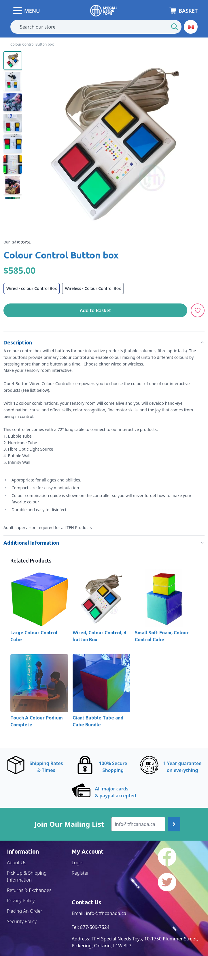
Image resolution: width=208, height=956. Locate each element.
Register (80, 873)
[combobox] (95, 27)
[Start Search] (174, 27)
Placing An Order (24, 911)
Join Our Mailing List (69, 824)
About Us (16, 862)
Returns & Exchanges (29, 890)
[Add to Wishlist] (198, 310)
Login (78, 862)
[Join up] (174, 824)
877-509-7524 (94, 927)
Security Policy (22, 921)
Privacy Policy (21, 900)
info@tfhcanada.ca (106, 913)
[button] (191, 27)
